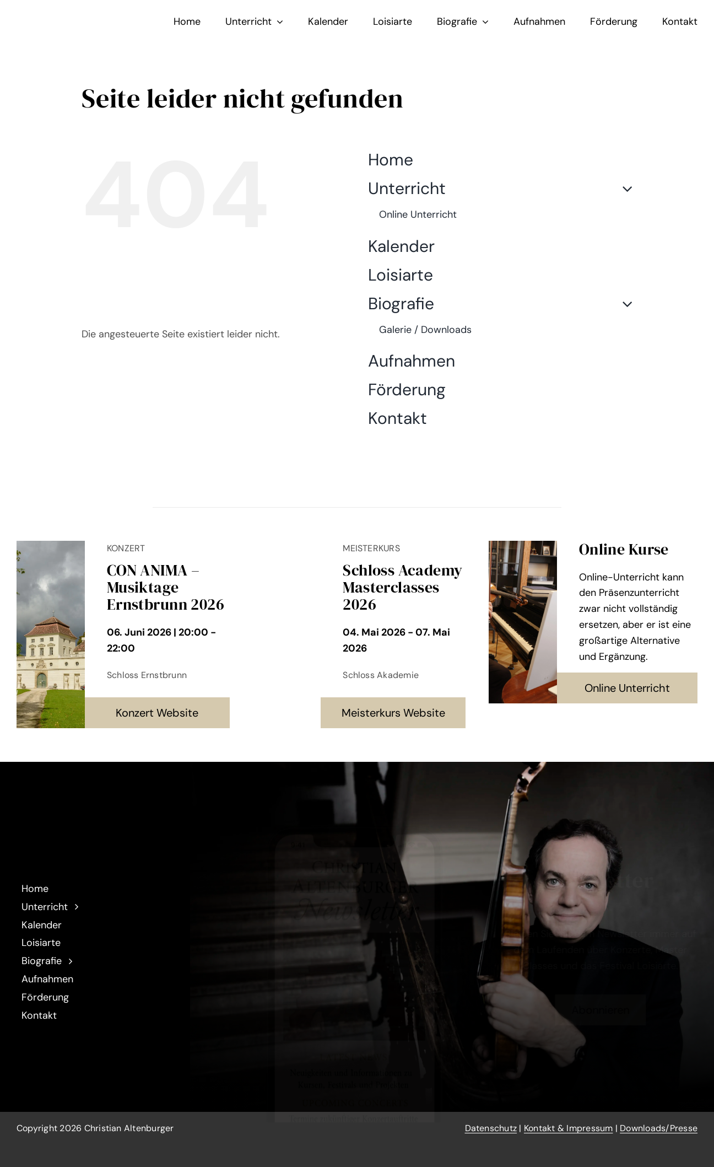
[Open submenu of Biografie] (623, 303)
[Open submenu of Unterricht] (623, 188)
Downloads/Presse (658, 1128)
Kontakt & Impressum (568, 1128)
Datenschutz (491, 1128)
